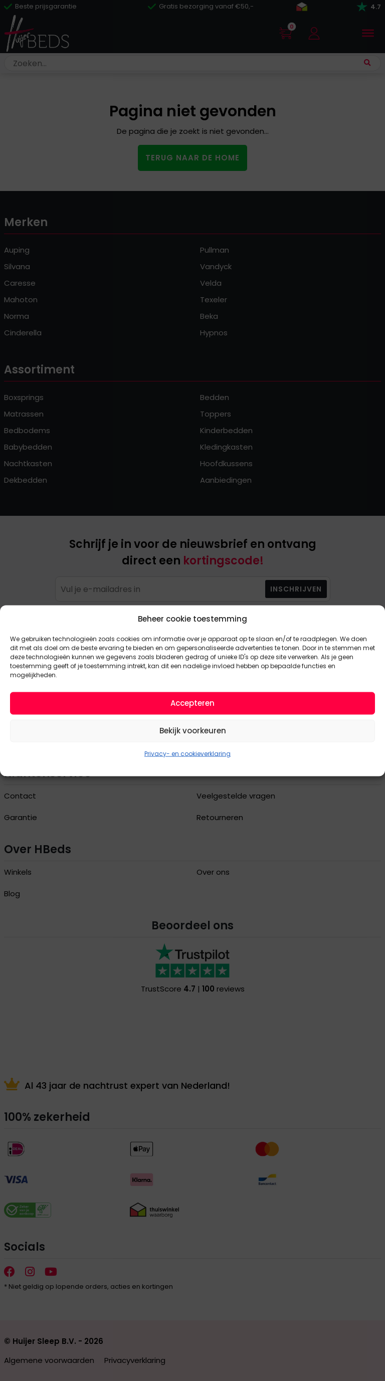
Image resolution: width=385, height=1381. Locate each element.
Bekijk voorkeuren (192, 730)
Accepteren (192, 703)
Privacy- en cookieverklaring (187, 753)
